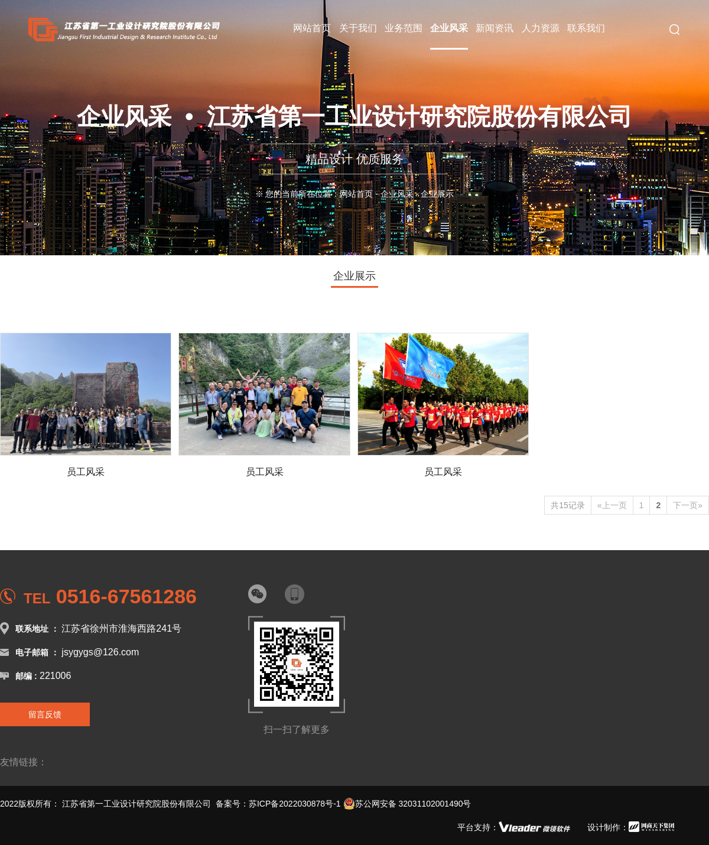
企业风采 (397, 194)
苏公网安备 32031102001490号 (407, 804)
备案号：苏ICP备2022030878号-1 (278, 803)
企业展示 (354, 276)
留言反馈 (44, 714)
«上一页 (612, 505)
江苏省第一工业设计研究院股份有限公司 (136, 803)
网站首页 (356, 194)
